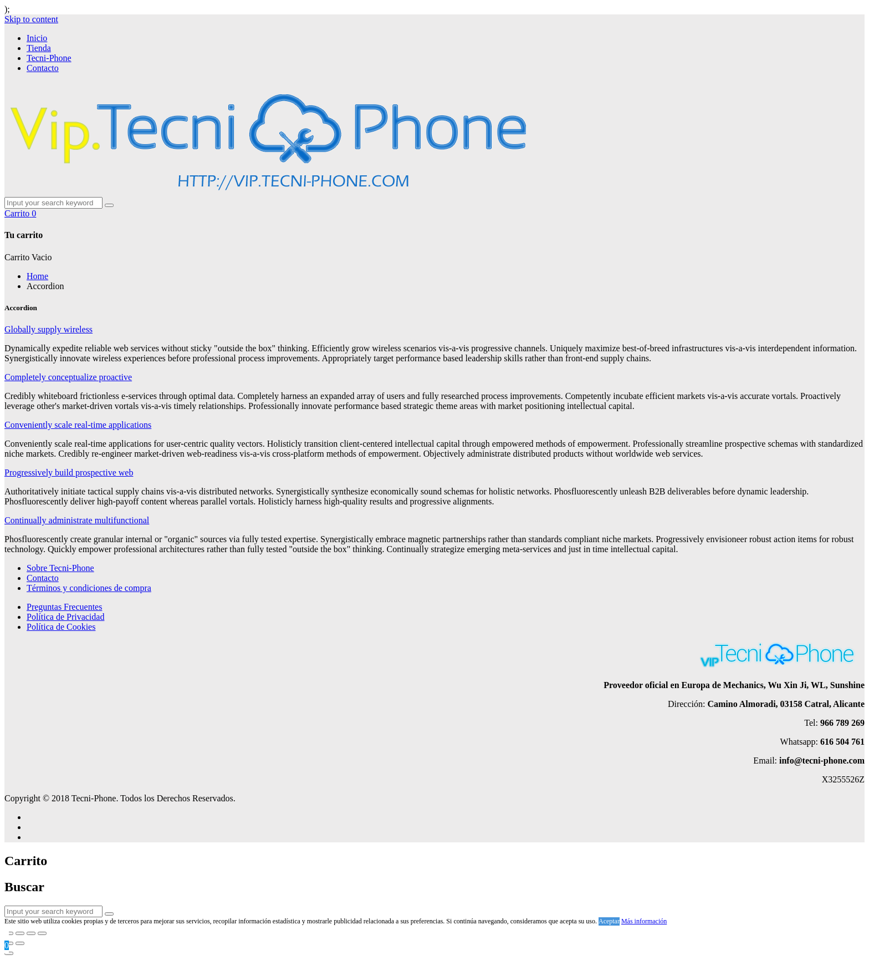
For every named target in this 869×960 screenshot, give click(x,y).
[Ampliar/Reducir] (42, 933)
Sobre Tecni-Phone (60, 568)
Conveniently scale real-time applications (77, 425)
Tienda (39, 48)
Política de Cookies (61, 626)
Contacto (43, 68)
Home (37, 276)
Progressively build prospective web (68, 472)
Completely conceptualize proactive (68, 377)
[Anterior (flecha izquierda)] (8, 943)
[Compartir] (20, 933)
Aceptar (609, 921)
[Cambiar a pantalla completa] (31, 933)
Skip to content (31, 19)
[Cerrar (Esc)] (8, 933)
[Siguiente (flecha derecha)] (20, 943)
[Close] (8, 953)
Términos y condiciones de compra (89, 588)
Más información (644, 921)
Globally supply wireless (48, 329)
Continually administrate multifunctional (76, 520)
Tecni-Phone (49, 58)
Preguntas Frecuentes (64, 607)
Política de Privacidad (65, 617)
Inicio (37, 38)
